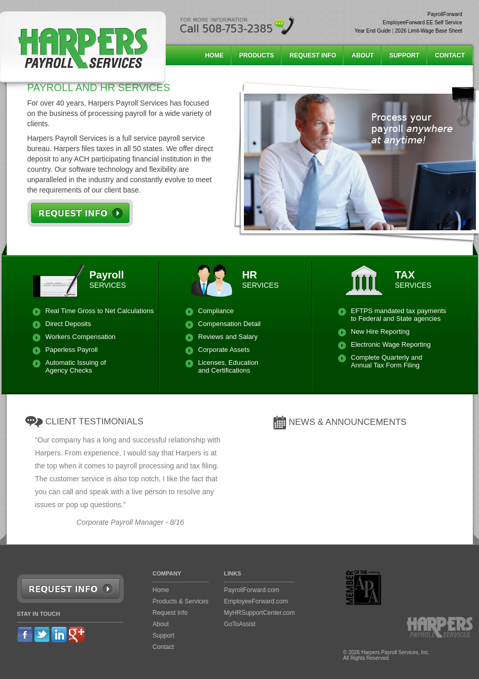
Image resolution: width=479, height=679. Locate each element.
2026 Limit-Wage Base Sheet (428, 31)
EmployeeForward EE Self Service (422, 22)
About (161, 624)
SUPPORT (404, 55)
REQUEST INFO (312, 55)
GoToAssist (240, 624)
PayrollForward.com (252, 590)
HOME (214, 55)
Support (164, 635)
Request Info (170, 612)
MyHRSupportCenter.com (259, 612)
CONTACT (450, 55)
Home (161, 590)
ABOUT (363, 55)
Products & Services (181, 601)
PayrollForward (444, 14)
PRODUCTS (256, 55)
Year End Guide (372, 31)
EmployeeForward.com (256, 601)
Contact (163, 647)
